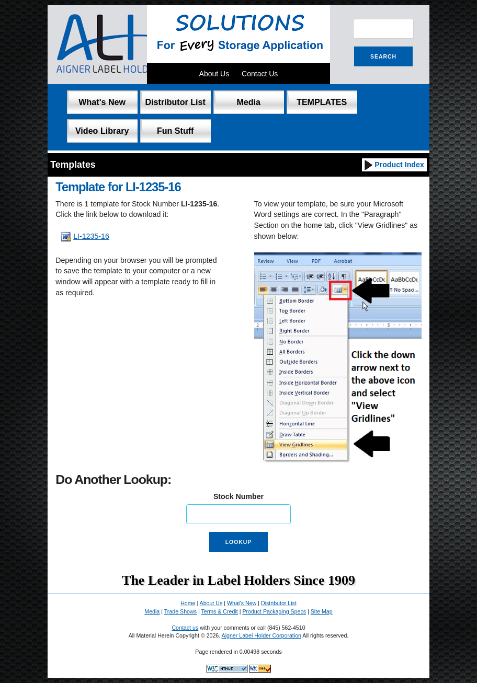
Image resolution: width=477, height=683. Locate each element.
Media (248, 102)
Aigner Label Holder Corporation (261, 635)
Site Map (322, 611)
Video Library (102, 130)
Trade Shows (180, 611)
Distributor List (175, 102)
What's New (102, 102)
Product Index (393, 164)
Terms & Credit (219, 611)
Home (187, 603)
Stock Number (238, 496)
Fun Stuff (175, 130)
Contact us (185, 627)
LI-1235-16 (91, 236)
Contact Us (260, 74)
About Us (214, 74)
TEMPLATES (322, 102)
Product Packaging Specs (274, 611)
